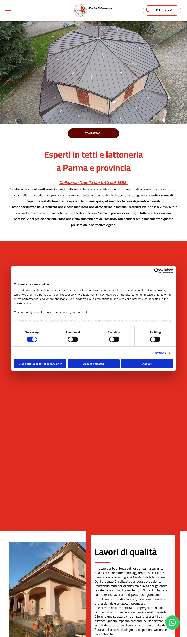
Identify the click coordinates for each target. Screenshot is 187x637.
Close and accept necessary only (40, 363)
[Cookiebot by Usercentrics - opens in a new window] (157, 271)
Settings (160, 352)
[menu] (8, 10)
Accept (146, 363)
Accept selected (93, 363)
